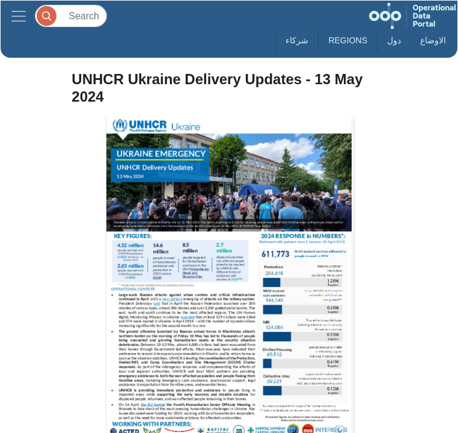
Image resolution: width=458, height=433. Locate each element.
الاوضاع (433, 40)
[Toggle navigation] (18, 15)
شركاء (296, 40)
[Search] (71, 16)
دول (394, 40)
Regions (347, 40)
